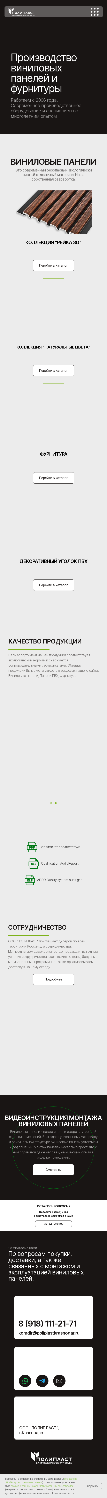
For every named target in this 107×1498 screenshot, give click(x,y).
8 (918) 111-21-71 (47, 1323)
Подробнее (53, 979)
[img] (94, 11)
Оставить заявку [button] (53, 1223)
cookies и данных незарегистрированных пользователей (42, 1486)
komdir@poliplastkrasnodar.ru (48, 1333)
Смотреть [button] (53, 1170)
